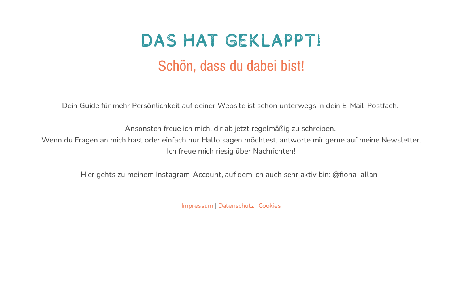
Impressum (197, 205)
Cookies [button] (269, 205)
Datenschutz (236, 205)
